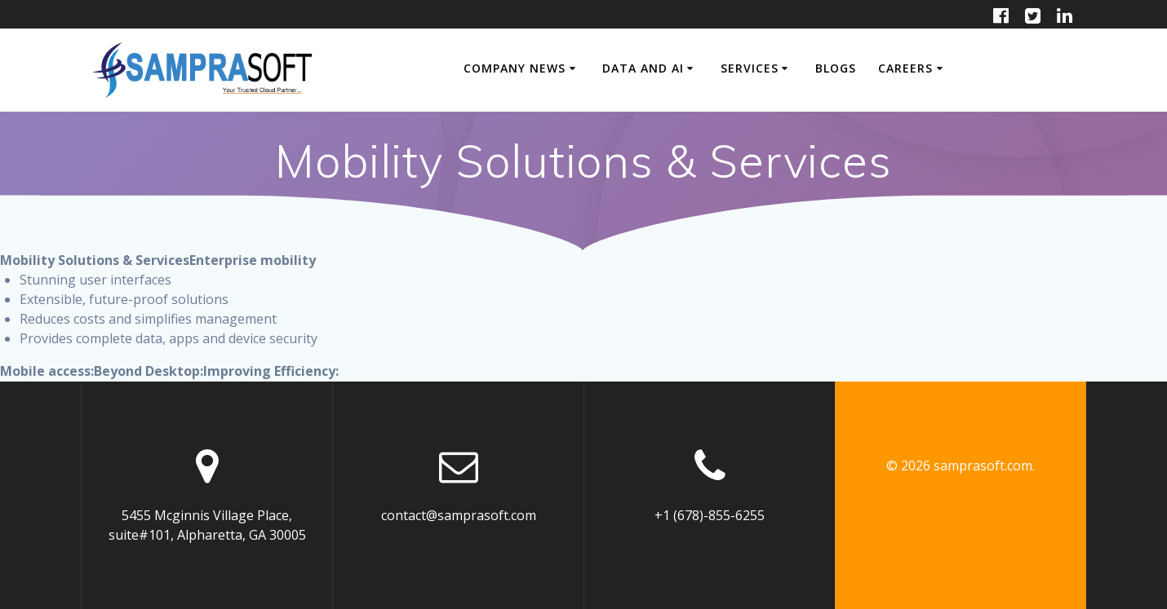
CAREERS (905, 68)
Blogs (835, 68)
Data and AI (643, 68)
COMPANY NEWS (515, 68)
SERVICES (750, 68)
